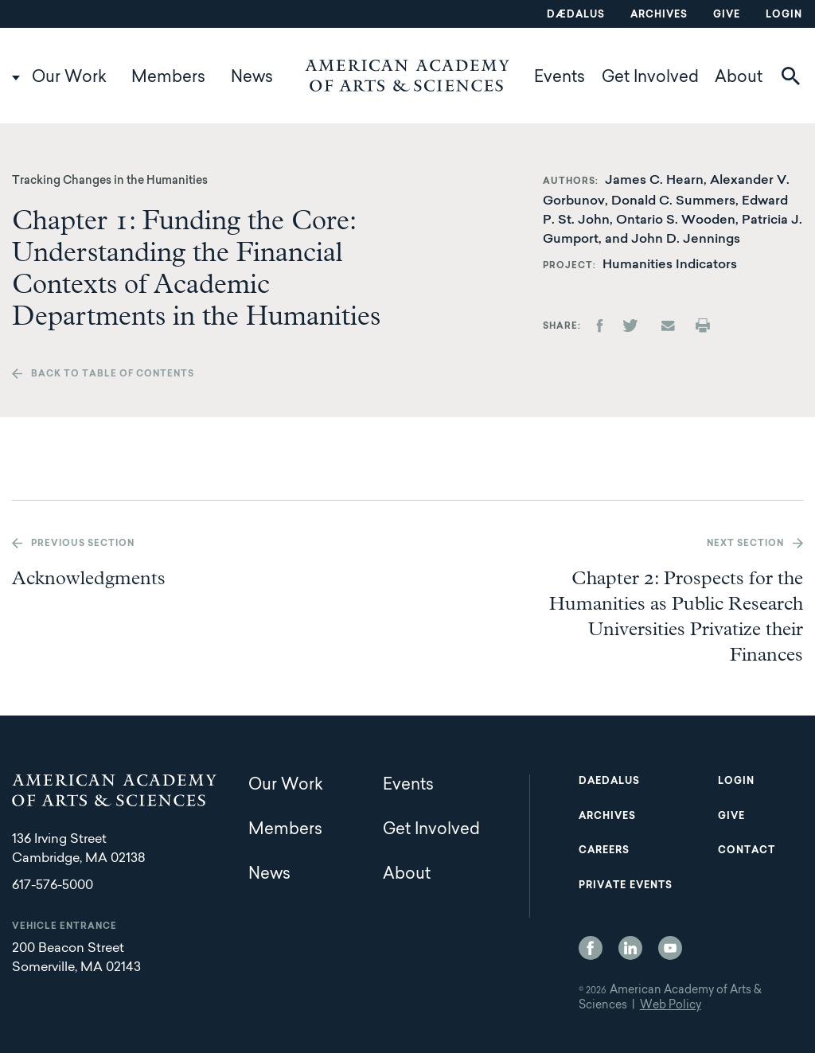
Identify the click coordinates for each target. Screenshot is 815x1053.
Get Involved (650, 78)
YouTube (670, 948)
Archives (659, 15)
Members (168, 78)
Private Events (626, 886)
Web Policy (670, 1006)
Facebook (590, 948)
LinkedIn (630, 948)
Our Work (69, 78)
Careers (604, 851)
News (252, 78)
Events (559, 78)
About (738, 78)
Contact (746, 851)
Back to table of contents (112, 374)
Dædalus (576, 15)
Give (726, 15)
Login (784, 15)
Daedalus (609, 781)
